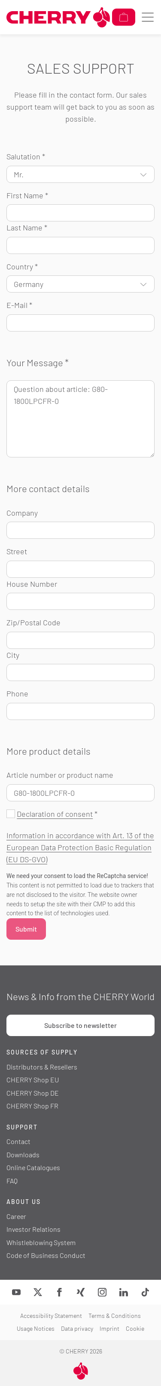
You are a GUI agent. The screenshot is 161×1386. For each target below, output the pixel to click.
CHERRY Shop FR (32, 1106)
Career (16, 1216)
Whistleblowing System (41, 1242)
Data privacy (77, 1328)
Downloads (22, 1154)
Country (22, 266)
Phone (17, 693)
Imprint (109, 1328)
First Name (27, 195)
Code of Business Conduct (45, 1255)
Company (22, 512)
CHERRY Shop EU (32, 1079)
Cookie (135, 1328)
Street (16, 551)
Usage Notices (36, 1328)
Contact (18, 1141)
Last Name (26, 227)
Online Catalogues (33, 1167)
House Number (31, 583)
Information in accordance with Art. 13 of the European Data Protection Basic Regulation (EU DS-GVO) (80, 847)
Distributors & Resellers (41, 1067)
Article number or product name (59, 775)
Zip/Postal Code (33, 622)
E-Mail (19, 305)
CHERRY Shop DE (32, 1093)
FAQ (12, 1181)
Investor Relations (33, 1229)
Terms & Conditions (114, 1315)
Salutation (25, 156)
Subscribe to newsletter (80, 1025)
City (12, 655)
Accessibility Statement (51, 1315)
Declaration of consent (55, 813)
